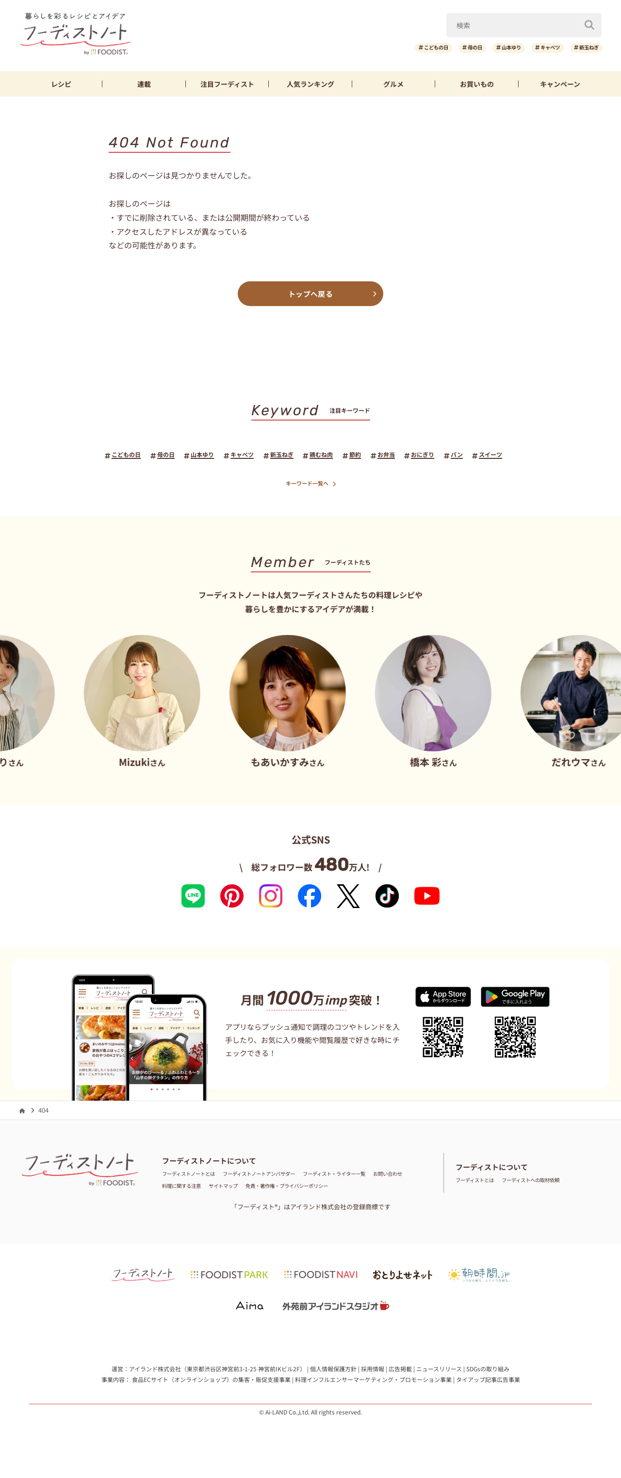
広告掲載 (400, 1372)
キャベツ (535, 47)
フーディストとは (481, 1183)
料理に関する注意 (233, 1189)
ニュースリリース (439, 1372)
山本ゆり (486, 47)
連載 (144, 84)
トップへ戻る (310, 294)
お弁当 (400, 456)
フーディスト (227, 84)
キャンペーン (560, 84)
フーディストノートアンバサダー (285, 1177)
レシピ (61, 84)
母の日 (440, 47)
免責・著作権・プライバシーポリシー (365, 1189)
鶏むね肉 (325, 456)
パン (482, 456)
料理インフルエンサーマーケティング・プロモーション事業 (373, 1382)
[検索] (589, 23)
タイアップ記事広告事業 (488, 1382)
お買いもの (477, 84)
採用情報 (372, 1372)
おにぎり (443, 456)
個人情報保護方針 (333, 1372)
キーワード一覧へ (310, 486)
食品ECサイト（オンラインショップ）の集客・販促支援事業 (211, 1382)
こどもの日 (391, 47)
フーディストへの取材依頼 (550, 1183)
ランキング (310, 84)
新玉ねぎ (584, 47)
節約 (365, 456)
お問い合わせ (181, 1189)
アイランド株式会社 (155, 1372)
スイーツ (522, 456)
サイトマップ (285, 1189)
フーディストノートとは (196, 1177)
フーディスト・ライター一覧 (380, 1177)
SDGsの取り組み (487, 1372)
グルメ (393, 84)
